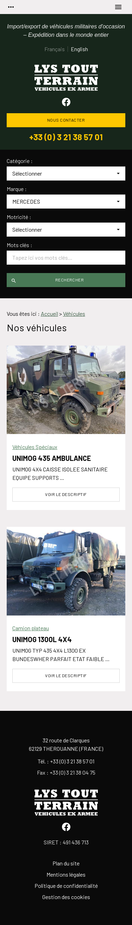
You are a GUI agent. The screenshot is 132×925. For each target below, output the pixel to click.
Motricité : (19, 217)
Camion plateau (30, 628)
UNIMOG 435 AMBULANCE (51, 458)
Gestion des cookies (66, 896)
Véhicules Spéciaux (34, 446)
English (79, 49)
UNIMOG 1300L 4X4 (42, 639)
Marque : (17, 189)
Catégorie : (20, 161)
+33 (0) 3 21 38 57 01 (66, 137)
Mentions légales (66, 874)
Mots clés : (19, 245)
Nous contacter (66, 119)
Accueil (49, 313)
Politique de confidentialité (66, 885)
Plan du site (66, 863)
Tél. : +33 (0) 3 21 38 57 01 (66, 761)
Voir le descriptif (66, 494)
